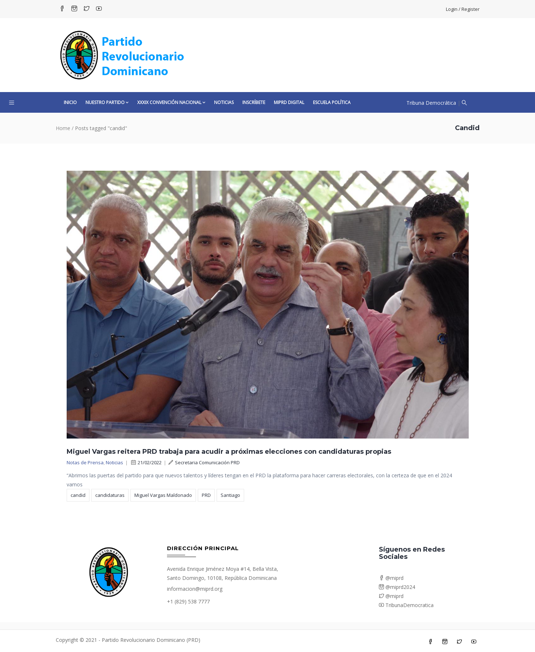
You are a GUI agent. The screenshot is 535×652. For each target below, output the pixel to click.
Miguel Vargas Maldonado (163, 495)
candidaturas (110, 495)
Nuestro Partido (107, 102)
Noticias (224, 102)
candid (78, 495)
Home (63, 128)
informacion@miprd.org (194, 588)
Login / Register (463, 9)
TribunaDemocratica (406, 605)
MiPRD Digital (289, 102)
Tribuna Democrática (431, 102)
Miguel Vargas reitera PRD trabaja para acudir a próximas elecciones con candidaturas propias (229, 452)
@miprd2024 (397, 587)
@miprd (391, 577)
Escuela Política (332, 102)
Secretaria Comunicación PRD (204, 462)
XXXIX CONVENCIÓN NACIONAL (171, 102)
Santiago (230, 495)
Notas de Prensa (85, 462)
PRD (206, 495)
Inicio (70, 102)
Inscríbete (253, 102)
